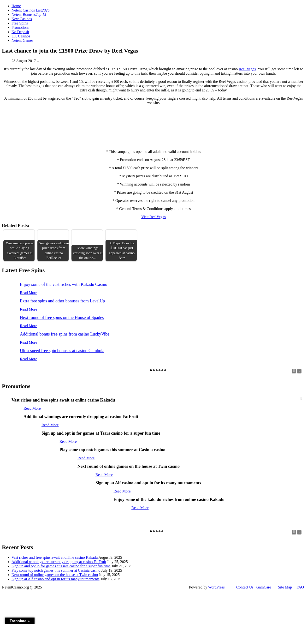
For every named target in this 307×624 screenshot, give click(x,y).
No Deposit (20, 32)
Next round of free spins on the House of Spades (62, 317)
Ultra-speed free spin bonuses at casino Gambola (62, 350)
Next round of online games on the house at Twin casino (55, 575)
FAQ (300, 587)
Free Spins (20, 23)
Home (16, 6)
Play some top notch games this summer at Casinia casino (56, 570)
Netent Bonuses (29, 14)
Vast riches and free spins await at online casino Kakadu (55, 557)
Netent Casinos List (30, 10)
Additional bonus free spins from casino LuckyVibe (64, 334)
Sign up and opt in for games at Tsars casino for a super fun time (61, 566)
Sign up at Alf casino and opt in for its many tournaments (56, 579)
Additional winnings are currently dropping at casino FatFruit (59, 562)
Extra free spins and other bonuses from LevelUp (62, 301)
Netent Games (22, 40)
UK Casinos (21, 36)
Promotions (20, 27)
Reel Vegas (247, 69)
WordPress (216, 587)
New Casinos (22, 19)
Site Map (285, 587)
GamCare (263, 587)
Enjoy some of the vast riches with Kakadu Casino (63, 284)
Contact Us (245, 587)
